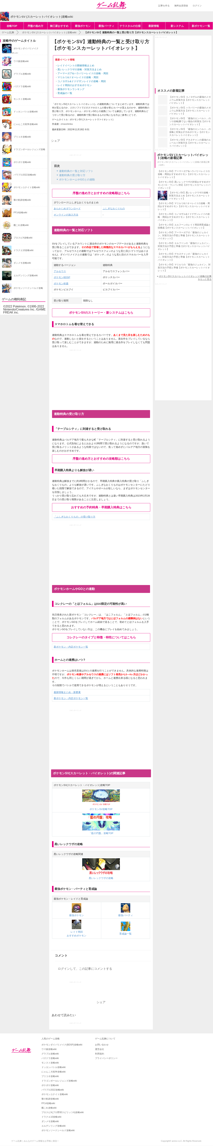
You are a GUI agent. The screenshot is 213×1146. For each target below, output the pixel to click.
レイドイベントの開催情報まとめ (75, 65)
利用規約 (99, 1053)
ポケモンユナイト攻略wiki (54, 1094)
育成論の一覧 (64, 93)
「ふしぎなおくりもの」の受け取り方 (74, 516)
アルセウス (60, 271)
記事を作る (164, 5)
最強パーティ (106, 25)
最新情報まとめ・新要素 (67, 692)
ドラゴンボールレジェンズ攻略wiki (59, 1080)
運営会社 (99, 1049)
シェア (55, 140)
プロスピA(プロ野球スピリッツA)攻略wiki (62, 1112)
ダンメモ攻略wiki (50, 1121)
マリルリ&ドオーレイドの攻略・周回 (77, 77)
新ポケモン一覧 (201, 25)
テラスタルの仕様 (130, 25)
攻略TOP (12, 25)
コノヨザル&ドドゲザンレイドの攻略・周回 (81, 81)
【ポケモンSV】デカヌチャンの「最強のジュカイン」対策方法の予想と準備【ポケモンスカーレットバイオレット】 (184, 257)
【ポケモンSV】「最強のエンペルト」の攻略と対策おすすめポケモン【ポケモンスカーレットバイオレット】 (190, 132)
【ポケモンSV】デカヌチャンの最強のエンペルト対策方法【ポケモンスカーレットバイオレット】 (190, 143)
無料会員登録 (181, 5)
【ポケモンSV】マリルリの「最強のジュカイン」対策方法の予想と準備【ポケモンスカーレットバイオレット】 (184, 267)
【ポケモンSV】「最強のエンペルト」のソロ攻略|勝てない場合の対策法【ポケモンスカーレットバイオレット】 (190, 121)
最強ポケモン (83, 25)
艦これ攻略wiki (49, 1108)
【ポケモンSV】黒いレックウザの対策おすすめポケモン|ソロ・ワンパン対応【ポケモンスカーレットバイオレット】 (184, 185)
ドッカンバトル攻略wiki (53, 1067)
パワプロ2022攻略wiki (52, 1089)
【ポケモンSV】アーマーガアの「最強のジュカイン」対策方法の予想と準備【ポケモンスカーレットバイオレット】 (184, 235)
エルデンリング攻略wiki (53, 1126)
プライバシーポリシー (106, 1058)
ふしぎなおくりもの (114, 208)
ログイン (197, 5)
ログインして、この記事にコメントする (85, 968)
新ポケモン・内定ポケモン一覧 (71, 646)
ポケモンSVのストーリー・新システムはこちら (101, 312)
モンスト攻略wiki (50, 1062)
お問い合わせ (102, 1044)
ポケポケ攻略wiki (50, 1085)
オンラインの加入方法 (66, 214)
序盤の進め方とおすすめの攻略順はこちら (101, 193)
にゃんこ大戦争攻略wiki (53, 1071)
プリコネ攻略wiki (50, 1076)
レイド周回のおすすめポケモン (74, 85)
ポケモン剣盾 (61, 283)
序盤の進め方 (35, 25)
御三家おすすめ (59, 25)
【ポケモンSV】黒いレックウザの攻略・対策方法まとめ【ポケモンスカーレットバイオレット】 (190, 195)
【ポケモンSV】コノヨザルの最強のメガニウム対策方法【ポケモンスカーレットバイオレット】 (190, 100)
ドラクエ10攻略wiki (51, 1117)
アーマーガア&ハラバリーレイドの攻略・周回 (82, 73)
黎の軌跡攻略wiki (50, 1099)
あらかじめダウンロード (67, 208)
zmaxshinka (67, 124)
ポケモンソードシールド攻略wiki (58, 1130)
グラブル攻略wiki (50, 1053)
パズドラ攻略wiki (50, 1058)
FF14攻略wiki (48, 1103)
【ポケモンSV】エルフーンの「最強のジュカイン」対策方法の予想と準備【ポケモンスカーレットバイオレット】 (184, 246)
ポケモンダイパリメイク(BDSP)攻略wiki (61, 1044)
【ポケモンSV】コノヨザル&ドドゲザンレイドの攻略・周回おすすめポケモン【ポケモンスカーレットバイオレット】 (184, 217)
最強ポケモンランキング (70, 89)
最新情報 (153, 25)
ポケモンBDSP (62, 277)
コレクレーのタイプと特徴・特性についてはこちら (101, 637)
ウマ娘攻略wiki (49, 1049)
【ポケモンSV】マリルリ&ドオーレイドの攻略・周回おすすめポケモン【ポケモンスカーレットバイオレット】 (184, 206)
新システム (177, 25)
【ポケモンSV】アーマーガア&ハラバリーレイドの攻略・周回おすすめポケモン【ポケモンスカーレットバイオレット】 (184, 174)
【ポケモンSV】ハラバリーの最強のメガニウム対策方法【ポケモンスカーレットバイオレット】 (190, 110)
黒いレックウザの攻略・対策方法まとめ (79, 69)
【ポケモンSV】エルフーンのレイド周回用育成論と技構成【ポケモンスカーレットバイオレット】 (184, 226)
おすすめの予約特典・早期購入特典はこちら (101, 507)
